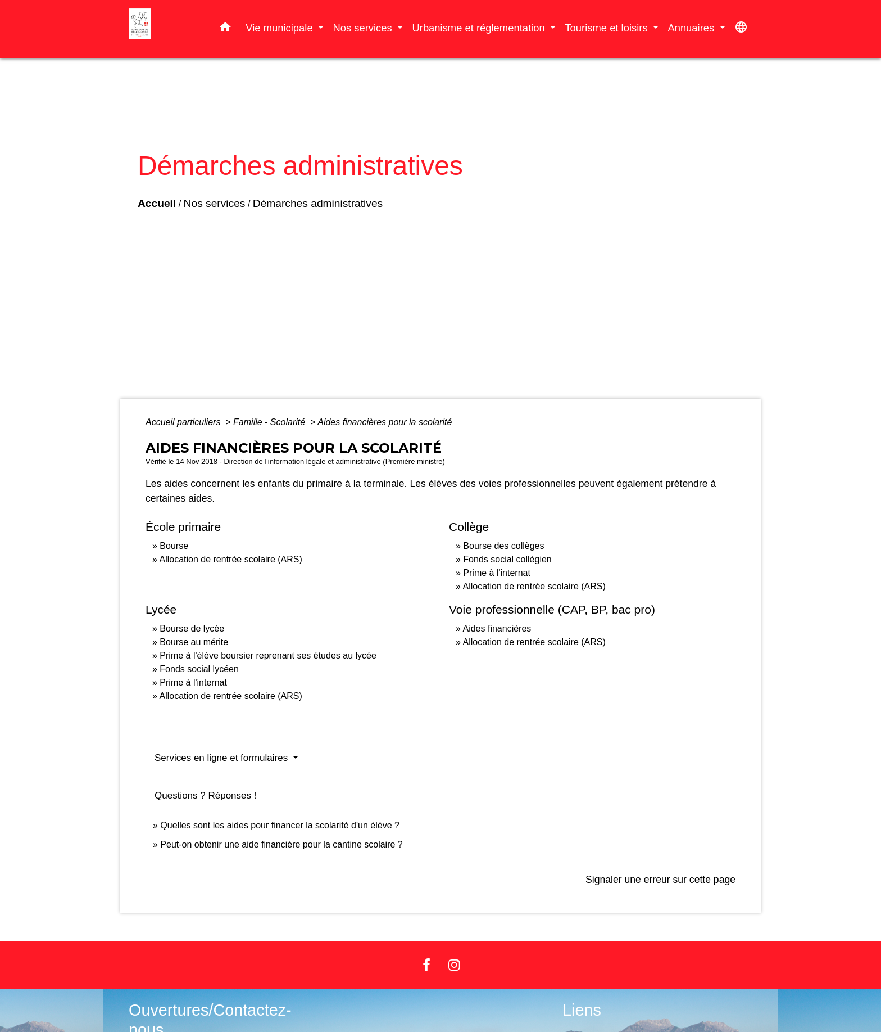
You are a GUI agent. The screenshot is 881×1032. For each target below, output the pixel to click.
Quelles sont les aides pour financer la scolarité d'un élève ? (279, 825)
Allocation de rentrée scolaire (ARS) (230, 559)
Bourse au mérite (194, 642)
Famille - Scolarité (270, 422)
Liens (581, 1010)
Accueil (157, 211)
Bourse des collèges (503, 546)
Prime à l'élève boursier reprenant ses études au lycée (268, 655)
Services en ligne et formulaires (222, 757)
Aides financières (496, 628)
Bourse (174, 546)
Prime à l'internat (496, 573)
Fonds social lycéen (199, 669)
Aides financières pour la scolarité (384, 422)
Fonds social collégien (507, 559)
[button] (225, 29)
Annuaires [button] (692, 28)
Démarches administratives (318, 211)
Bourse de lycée (192, 628)
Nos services (215, 211)
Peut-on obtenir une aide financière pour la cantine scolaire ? (281, 844)
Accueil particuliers (184, 422)
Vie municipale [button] (280, 28)
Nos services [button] (363, 28)
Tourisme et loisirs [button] (607, 28)
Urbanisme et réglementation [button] (479, 28)
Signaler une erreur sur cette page (660, 879)
